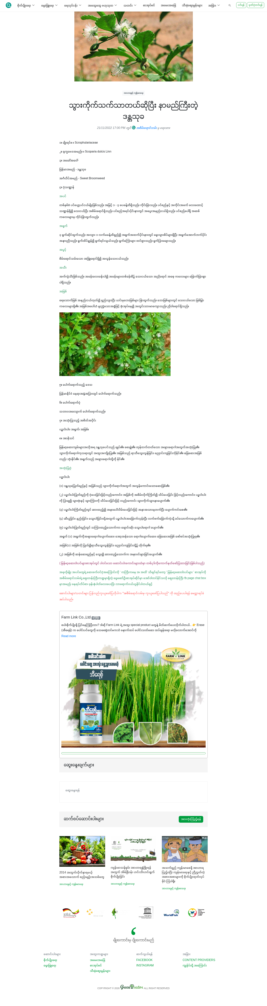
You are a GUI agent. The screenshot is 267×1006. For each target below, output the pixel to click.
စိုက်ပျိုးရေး (50, 960)
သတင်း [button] (130, 5)
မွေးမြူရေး (50, 966)
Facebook (144, 960)
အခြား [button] (214, 5)
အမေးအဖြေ (168, 5)
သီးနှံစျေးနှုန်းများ (192, 5)
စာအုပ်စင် (149, 5)
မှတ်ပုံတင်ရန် (256, 5)
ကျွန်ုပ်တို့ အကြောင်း (195, 966)
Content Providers (199, 960)
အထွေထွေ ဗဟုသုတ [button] (103, 5)
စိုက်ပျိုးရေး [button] (26, 5)
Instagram (145, 966)
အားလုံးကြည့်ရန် (191, 819)
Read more (68, 636)
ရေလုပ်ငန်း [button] (73, 5)
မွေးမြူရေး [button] (49, 5)
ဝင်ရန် (241, 5)
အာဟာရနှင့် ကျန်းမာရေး (133, 93)
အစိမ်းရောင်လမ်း (144, 128)
